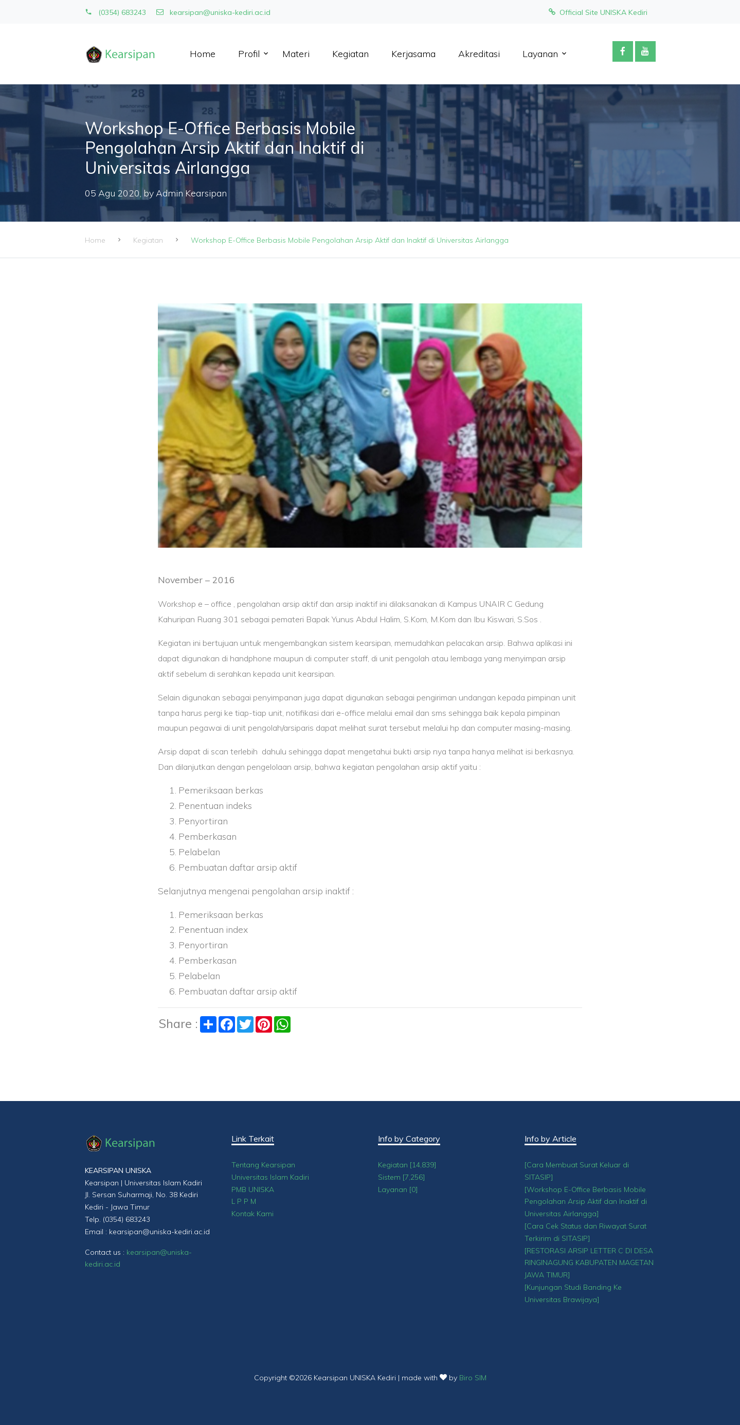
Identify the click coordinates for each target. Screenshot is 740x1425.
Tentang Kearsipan (263, 1164)
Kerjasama (413, 53)
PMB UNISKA (252, 1189)
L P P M (243, 1201)
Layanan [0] (398, 1189)
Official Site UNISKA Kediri (598, 12)
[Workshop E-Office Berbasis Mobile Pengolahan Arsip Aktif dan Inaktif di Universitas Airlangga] (586, 1202)
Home (202, 53)
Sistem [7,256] (401, 1177)
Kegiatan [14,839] (407, 1164)
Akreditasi (479, 53)
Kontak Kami (252, 1213)
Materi (296, 53)
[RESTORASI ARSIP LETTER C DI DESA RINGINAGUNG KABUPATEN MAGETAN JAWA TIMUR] (589, 1263)
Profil (249, 53)
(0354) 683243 (115, 12)
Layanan (540, 53)
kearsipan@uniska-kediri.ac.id (213, 12)
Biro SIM (472, 1377)
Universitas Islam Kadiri (270, 1177)
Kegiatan (350, 53)
